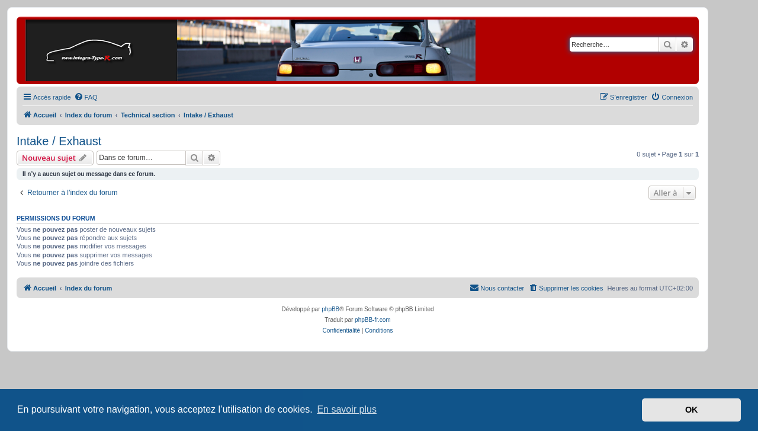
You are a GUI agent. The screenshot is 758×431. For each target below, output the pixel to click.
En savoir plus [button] (347, 409)
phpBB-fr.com (373, 320)
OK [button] (691, 409)
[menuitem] (86, 97)
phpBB (330, 309)
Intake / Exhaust (59, 141)
